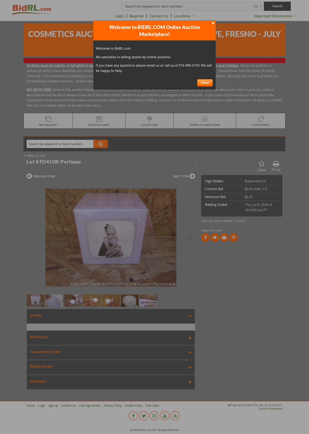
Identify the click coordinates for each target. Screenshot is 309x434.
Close (205, 82)
